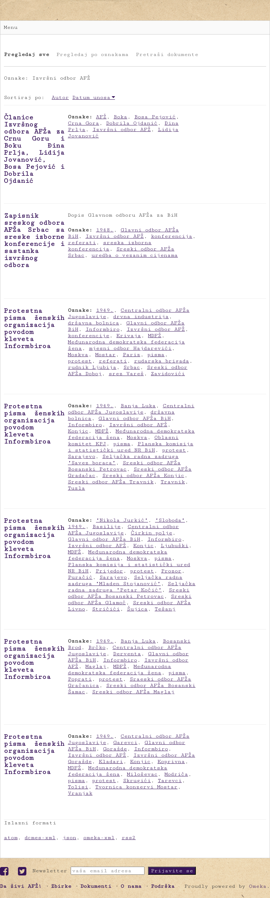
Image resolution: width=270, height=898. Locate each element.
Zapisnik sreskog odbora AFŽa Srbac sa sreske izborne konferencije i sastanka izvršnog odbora (34, 240)
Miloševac (142, 774)
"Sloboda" (170, 520)
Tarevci (170, 781)
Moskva (78, 355)
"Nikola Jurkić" (122, 520)
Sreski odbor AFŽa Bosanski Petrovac (124, 466)
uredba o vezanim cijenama (134, 255)
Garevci (125, 742)
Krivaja (128, 336)
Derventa (127, 654)
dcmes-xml (40, 838)
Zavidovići (168, 374)
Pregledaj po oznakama (92, 54)
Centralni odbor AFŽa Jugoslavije (131, 409)
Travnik (173, 482)
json (69, 838)
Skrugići (137, 781)
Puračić (80, 577)
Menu (11, 27)
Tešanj (165, 609)
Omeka (257, 886)
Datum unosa (91, 97)
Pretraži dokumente (167, 54)
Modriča (176, 774)
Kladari (111, 761)
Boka (120, 117)
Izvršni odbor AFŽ (121, 129)
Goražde (115, 749)
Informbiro (102, 329)
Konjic (78, 431)
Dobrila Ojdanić (132, 123)
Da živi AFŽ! (21, 886)
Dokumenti (96, 886)
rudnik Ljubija (92, 367)
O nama (131, 886)
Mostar (105, 355)
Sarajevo (81, 456)
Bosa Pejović (155, 117)
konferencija (171, 236)
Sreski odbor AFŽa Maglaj (133, 692)
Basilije (106, 526)
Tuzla (76, 488)
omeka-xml (99, 838)
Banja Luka (138, 406)
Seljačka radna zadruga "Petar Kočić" (131, 587)
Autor (60, 97)
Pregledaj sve (26, 54)
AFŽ (101, 117)
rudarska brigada (161, 361)
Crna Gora (83, 123)
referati (82, 243)
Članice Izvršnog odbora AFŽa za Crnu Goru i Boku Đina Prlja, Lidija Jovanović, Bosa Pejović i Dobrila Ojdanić (34, 149)
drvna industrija (141, 317)
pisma (156, 355)
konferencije (88, 336)
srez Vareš (126, 374)
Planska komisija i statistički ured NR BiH (130, 447)
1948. (105, 230)
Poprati (80, 679)
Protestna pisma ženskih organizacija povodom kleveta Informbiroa (34, 328)
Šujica (137, 609)
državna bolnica (93, 323)
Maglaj (95, 666)
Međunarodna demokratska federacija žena (117, 555)
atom (11, 838)
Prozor (171, 571)
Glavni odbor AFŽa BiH (134, 418)
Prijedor (109, 571)
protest (80, 361)
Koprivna (171, 761)
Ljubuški (174, 546)
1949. (105, 310)
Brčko (96, 647)
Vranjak (80, 793)
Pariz (131, 355)
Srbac (131, 367)
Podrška (163, 886)
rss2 (129, 838)
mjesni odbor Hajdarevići (130, 348)
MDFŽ (154, 336)
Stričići (106, 609)
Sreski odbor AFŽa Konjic (143, 475)
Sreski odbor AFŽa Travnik (111, 482)
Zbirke (61, 886)
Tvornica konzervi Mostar (136, 787)
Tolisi (78, 787)
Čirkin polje (151, 533)
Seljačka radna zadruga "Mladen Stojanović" (125, 580)
